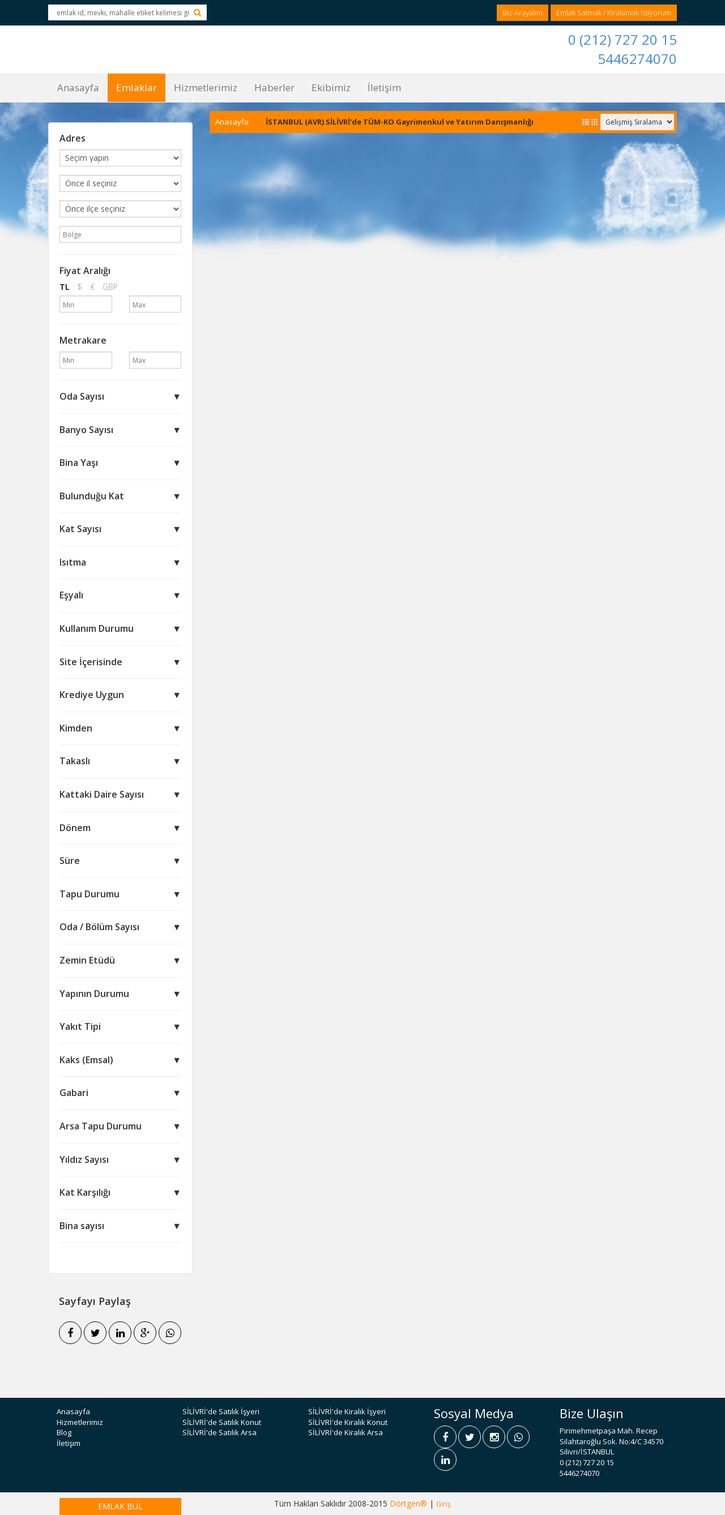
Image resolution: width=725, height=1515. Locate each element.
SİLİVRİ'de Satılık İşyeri (220, 1411)
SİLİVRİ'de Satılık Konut (221, 1422)
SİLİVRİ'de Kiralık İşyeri (347, 1411)
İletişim (384, 87)
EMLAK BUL (120, 1506)
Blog (64, 1432)
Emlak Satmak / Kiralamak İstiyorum (613, 12)
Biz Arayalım (522, 12)
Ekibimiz (331, 87)
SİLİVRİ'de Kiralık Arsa (345, 1432)
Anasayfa (78, 87)
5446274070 (637, 58)
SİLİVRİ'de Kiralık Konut (347, 1422)
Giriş (443, 1504)
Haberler (274, 87)
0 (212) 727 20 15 (622, 39)
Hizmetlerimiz (205, 87)
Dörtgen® (408, 1503)
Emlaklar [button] (136, 87)
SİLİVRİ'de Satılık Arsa (219, 1432)
